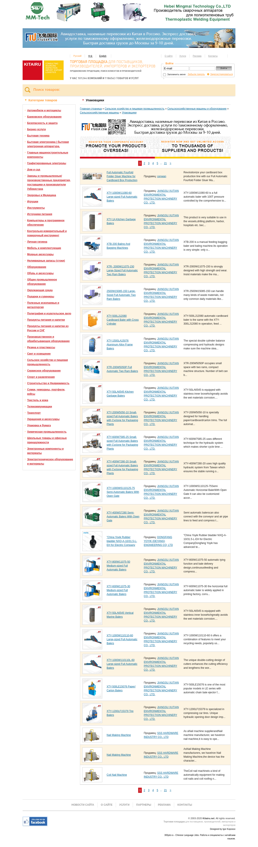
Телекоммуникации (39, 406)
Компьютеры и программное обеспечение (45, 222)
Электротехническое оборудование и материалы (50, 461)
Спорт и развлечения (41, 376)
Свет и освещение (39, 353)
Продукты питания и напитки (46, 319)
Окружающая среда (40, 290)
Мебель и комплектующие (44, 248)
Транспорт (34, 412)
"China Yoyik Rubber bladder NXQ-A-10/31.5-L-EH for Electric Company (122, 541)
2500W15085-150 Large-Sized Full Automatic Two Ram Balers (121, 295)
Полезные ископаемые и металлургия (43, 305)
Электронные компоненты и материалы (45, 451)
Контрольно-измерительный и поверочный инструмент (47, 233)
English (102, 56)
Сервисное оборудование (44, 370)
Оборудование (36, 266)
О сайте (169, 56)
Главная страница (91, 108)
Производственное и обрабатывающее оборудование (48, 339)
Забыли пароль (196, 74)
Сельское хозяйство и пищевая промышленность (47, 362)
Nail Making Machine (119, 735)
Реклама (197, 56)
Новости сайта (82, 804)
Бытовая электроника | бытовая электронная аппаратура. (48, 144)
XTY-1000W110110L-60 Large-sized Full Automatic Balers (122, 664)
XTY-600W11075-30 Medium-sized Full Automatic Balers (118, 590)
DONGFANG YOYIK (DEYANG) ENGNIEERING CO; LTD (158, 541)
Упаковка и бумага (39, 425)
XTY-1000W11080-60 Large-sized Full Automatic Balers (122, 196)
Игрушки (32, 201)
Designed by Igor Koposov (222, 829)
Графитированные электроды (46, 163)
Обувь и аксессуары (40, 273)
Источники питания (39, 214)
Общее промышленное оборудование (42, 281)
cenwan (161, 176)
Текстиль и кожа (37, 400)
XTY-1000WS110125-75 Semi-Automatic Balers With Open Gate (123, 492)
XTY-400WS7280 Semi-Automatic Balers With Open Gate (123, 516)
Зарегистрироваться (221, 74)
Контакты (213, 56)
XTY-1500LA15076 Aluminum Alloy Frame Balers (120, 344)
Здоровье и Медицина (41, 195)
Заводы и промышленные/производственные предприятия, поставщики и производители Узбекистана (49, 182)
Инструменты (36, 207)
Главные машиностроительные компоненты (47, 154)
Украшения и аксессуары (43, 419)
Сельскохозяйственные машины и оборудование (197, 108)
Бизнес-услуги (36, 129)
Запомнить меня (174, 74)
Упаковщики (129, 112)
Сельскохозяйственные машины (99, 112)
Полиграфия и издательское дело (49, 313)
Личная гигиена (37, 241)
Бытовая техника (38, 135)
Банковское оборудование (44, 116)
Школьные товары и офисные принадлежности (47, 440)
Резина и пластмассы (41, 347)
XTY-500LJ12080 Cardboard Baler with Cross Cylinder (123, 319)
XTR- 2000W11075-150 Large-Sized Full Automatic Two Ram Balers (122, 270)
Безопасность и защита (42, 123)
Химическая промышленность (46, 431)
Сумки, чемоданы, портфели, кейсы (46, 391)
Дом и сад (33, 169)
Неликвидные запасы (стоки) (46, 260)
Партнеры (143, 804)
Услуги (182, 56)
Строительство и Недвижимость (48, 383)
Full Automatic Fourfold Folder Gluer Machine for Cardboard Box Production (122, 176)
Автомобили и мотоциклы (44, 110)
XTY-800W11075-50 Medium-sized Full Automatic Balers (118, 565)
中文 (90, 56)
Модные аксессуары (40, 254)
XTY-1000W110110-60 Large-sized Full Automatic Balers (122, 639)
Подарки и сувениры (40, 296)
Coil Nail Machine (117, 774)
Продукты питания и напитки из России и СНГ (47, 328)
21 (165, 163)
